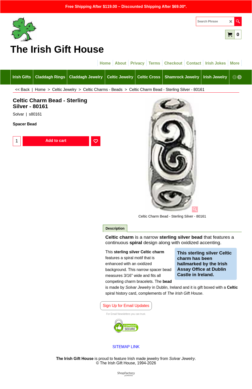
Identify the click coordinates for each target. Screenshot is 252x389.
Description (115, 228)
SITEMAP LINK (126, 347)
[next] (239, 77)
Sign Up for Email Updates (126, 306)
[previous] (234, 77)
